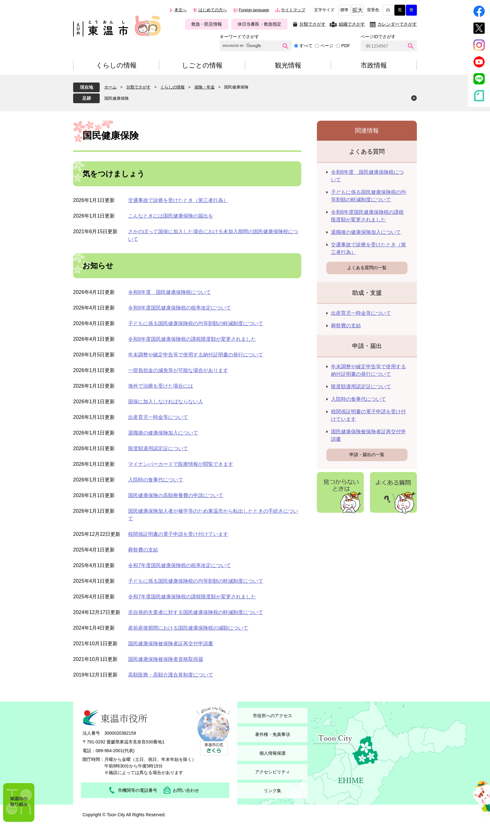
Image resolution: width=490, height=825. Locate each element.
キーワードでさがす (239, 36)
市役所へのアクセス (272, 715)
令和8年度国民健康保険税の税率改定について (179, 307)
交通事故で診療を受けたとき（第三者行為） (178, 200)
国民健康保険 (116, 98)
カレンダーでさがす (397, 24)
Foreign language (254, 10)
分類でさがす (312, 24)
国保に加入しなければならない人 (165, 401)
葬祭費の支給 (143, 549)
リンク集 (272, 790)
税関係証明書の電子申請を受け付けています (178, 534)
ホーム (110, 87)
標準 (344, 10)
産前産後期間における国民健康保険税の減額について (188, 628)
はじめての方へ (212, 10)
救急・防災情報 (206, 24)
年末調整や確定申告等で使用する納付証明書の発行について (195, 354)
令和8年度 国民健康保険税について (169, 292)
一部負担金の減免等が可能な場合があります (178, 370)
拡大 (357, 10)
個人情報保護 (272, 753)
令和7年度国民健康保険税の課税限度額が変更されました (192, 596)
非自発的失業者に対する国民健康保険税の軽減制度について (195, 612)
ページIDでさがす (378, 36)
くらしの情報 (172, 87)
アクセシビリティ (272, 771)
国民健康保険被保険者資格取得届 (165, 659)
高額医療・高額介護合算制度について (170, 674)
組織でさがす (352, 24)
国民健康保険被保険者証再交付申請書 (170, 643)
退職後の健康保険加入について (163, 432)
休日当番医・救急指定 (259, 24)
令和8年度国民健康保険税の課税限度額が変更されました (192, 339)
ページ (326, 45)
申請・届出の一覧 (366, 454)
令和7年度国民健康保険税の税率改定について (179, 565)
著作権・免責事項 (272, 734)
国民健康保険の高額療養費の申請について (175, 495)
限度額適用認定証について (158, 448)
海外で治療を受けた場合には (160, 386)
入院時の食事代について (155, 479)
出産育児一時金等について (158, 417)
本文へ (180, 10)
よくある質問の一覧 (367, 267)
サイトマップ (293, 10)
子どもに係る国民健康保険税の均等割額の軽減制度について (195, 323)
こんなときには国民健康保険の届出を (170, 216)
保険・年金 (204, 87)
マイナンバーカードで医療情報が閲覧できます (180, 464)
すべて (305, 45)
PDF (345, 45)
